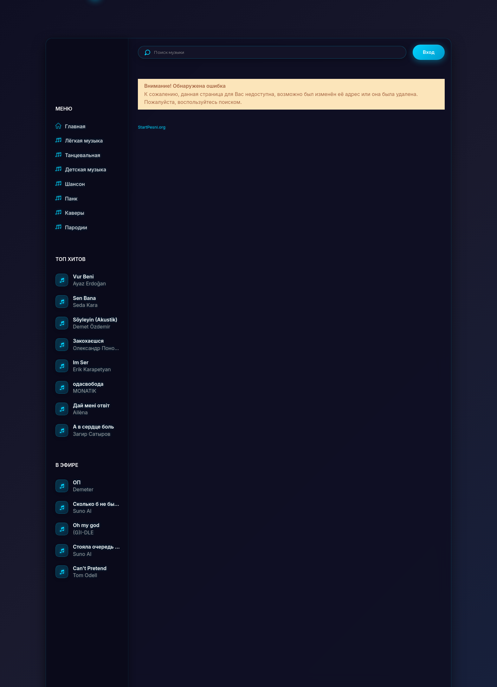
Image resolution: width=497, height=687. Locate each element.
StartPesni (91, 59)
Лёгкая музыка (79, 140)
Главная (70, 126)
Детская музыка (80, 169)
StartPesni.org (151, 127)
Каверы (69, 212)
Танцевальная (77, 155)
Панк (66, 198)
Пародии (71, 227)
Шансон (70, 184)
